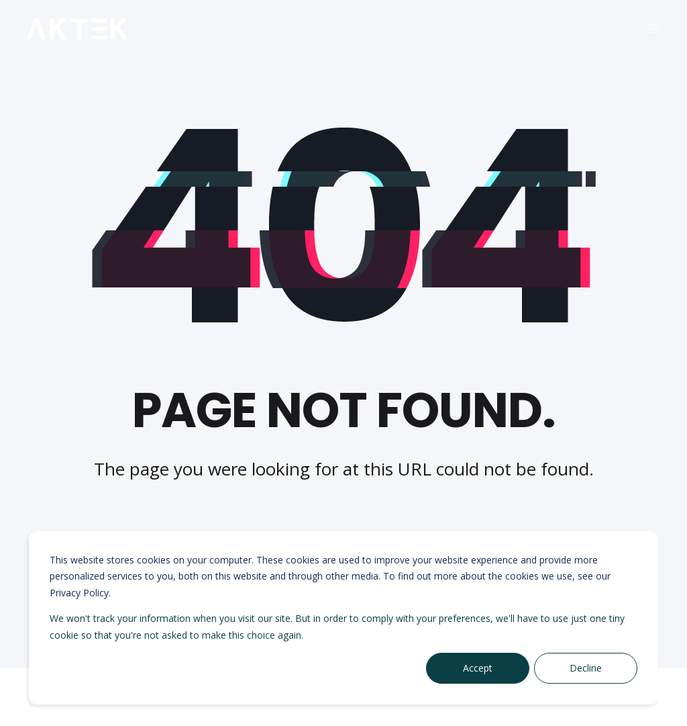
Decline (586, 668)
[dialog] (343, 618)
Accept (477, 668)
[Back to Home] (77, 30)
